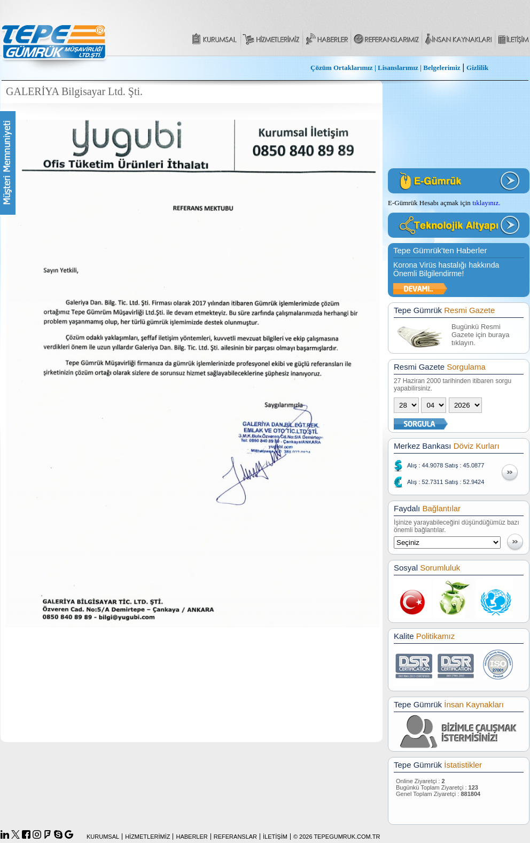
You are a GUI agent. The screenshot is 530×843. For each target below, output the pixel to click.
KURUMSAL (103, 836)
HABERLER (191, 836)
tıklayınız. (486, 203)
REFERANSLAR (235, 836)
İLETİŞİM (275, 836)
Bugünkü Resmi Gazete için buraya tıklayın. (480, 335)
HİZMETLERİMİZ (147, 836)
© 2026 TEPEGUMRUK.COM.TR (336, 836)
